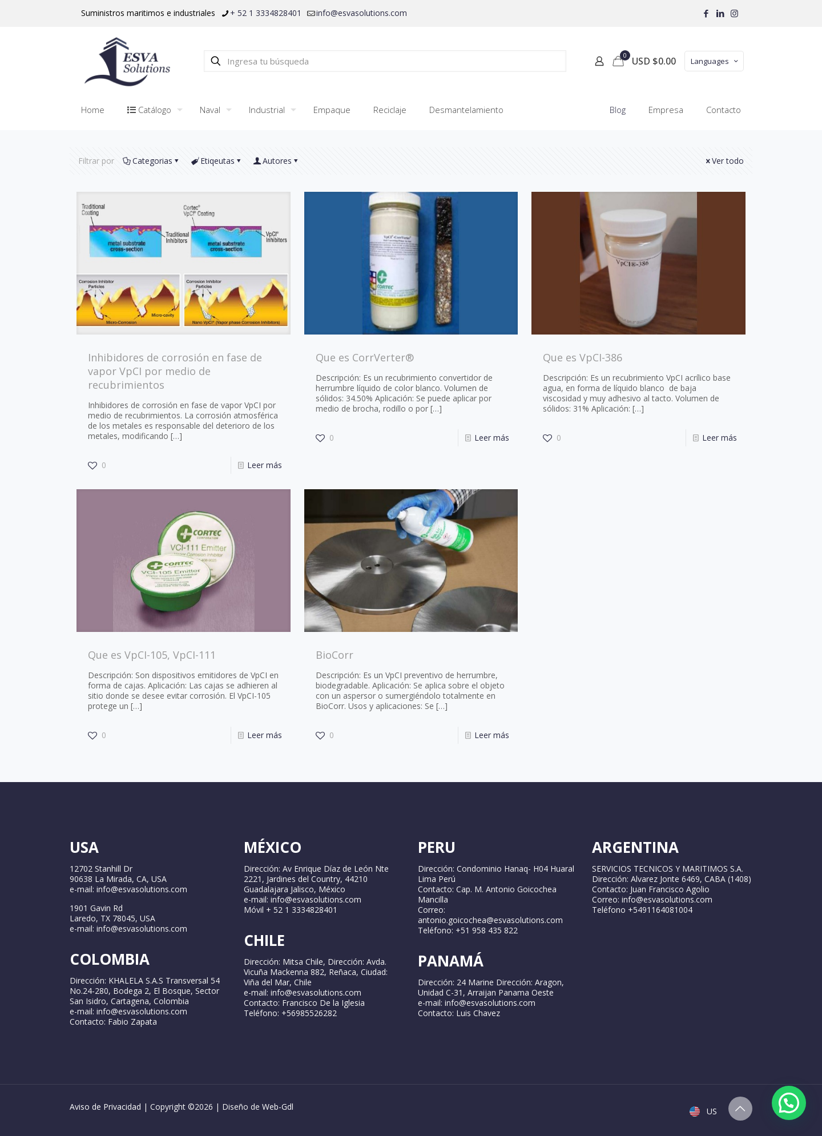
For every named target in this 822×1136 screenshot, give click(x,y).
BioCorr (334, 655)
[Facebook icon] (706, 13)
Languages (715, 61)
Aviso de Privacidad (105, 1106)
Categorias (151, 160)
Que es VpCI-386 (582, 357)
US (704, 1111)
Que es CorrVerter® (365, 357)
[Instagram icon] (734, 13)
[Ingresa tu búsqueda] (385, 61)
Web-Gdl (277, 1106)
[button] (789, 1103)
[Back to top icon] (740, 1109)
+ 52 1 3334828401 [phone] (265, 12)
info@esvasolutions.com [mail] (361, 12)
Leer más (264, 465)
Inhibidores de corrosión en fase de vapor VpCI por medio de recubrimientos (175, 371)
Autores (276, 160)
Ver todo (724, 160)
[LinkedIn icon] (720, 13)
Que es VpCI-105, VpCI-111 (152, 655)
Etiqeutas (217, 160)
